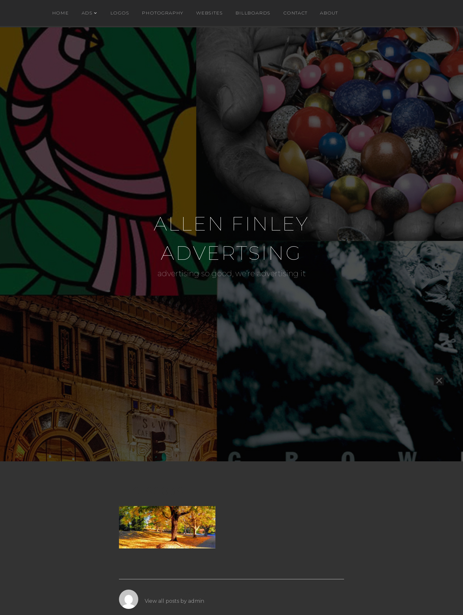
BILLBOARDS (252, 13)
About (329, 13)
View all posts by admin (174, 601)
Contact (295, 13)
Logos (119, 13)
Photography (162, 13)
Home (60, 13)
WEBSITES (209, 13)
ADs (87, 13)
